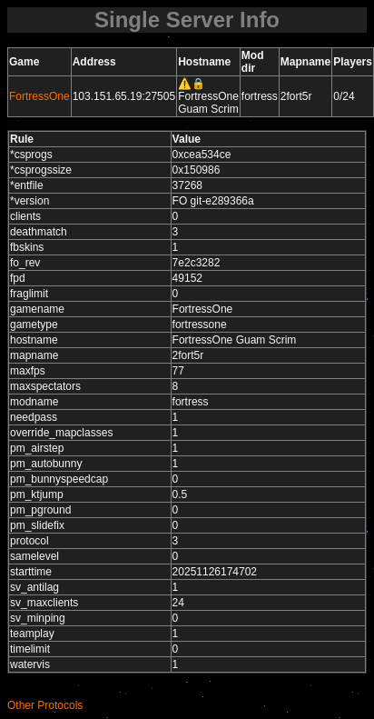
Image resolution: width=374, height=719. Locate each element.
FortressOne (39, 96)
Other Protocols (45, 705)
